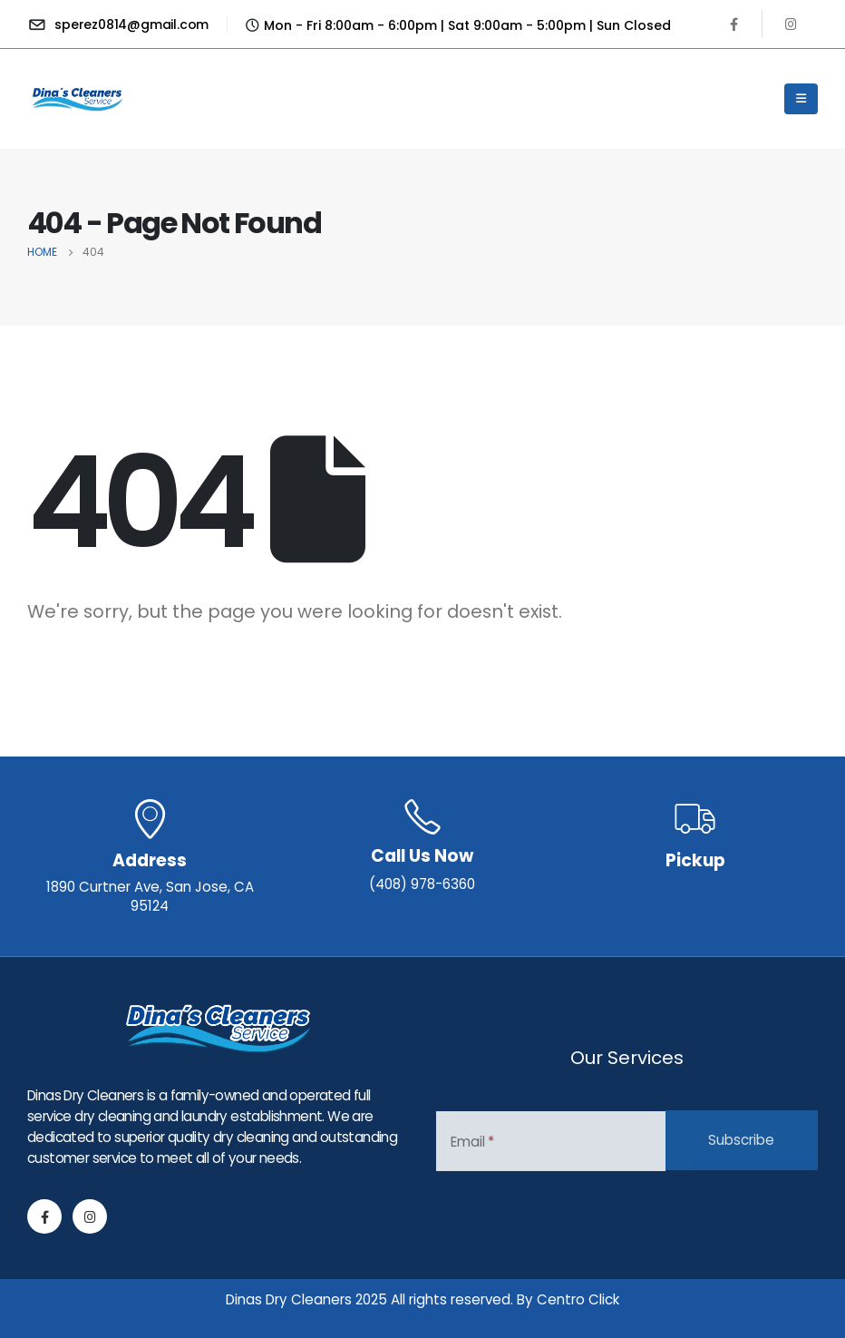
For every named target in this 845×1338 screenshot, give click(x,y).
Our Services (627, 1057)
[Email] (550, 1141)
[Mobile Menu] (801, 98)
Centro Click (578, 1299)
